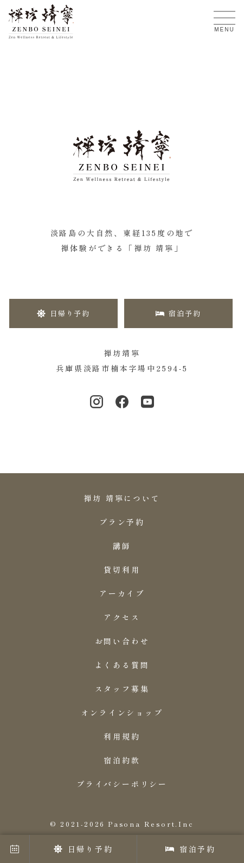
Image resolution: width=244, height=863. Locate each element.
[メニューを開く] (224, 17)
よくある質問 (122, 664)
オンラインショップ (122, 712)
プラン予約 (122, 522)
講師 (122, 545)
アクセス (122, 617)
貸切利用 (122, 569)
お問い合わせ (122, 641)
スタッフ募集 (122, 688)
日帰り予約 (83, 849)
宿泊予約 (190, 849)
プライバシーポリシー (122, 784)
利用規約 (122, 736)
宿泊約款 (122, 760)
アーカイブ (122, 593)
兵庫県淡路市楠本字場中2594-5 (122, 368)
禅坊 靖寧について (122, 498)
